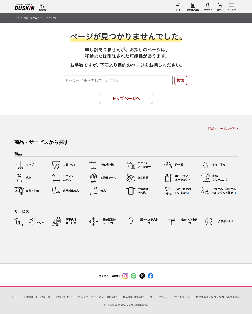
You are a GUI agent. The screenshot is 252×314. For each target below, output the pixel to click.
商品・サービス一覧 (221, 128)
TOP (14, 296)
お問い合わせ (64, 296)
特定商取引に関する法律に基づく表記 (218, 296)
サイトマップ (182, 296)
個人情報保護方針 (133, 296)
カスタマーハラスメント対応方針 (97, 296)
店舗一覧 (45, 296)
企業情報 (28, 296)
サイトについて (159, 296)
